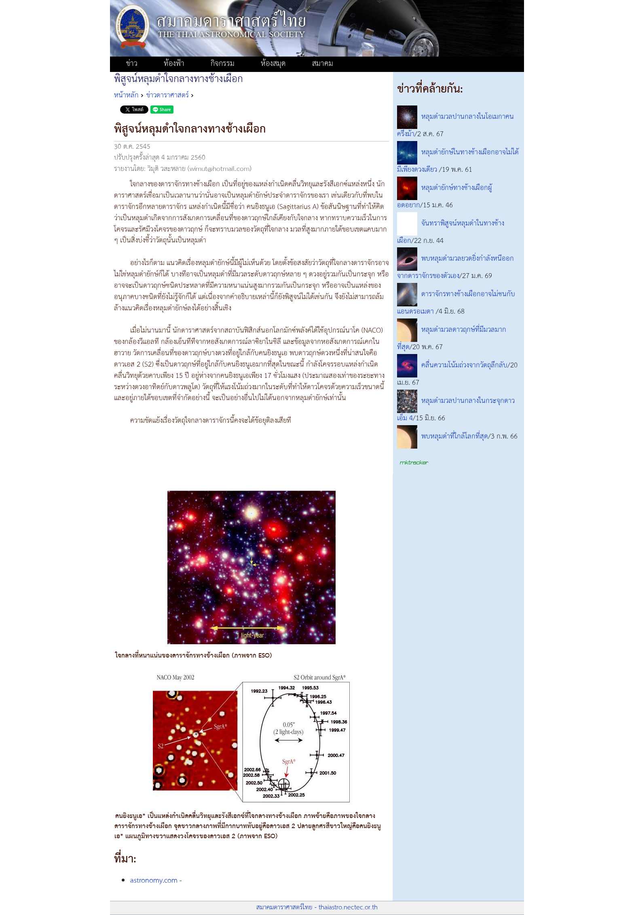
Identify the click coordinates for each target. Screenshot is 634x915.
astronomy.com (154, 881)
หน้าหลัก (126, 95)
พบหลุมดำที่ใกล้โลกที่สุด (454, 436)
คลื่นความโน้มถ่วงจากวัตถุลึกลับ (464, 365)
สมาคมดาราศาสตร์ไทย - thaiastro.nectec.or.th (317, 907)
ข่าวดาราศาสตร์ (167, 95)
